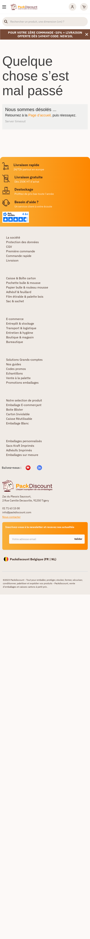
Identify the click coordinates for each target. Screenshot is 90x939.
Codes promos (16, 369)
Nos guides (13, 364)
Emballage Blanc (17, 423)
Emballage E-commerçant (23, 405)
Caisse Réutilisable (19, 419)
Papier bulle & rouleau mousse (27, 287)
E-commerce (15, 319)
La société (13, 237)
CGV (9, 247)
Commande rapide (18, 256)
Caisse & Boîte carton (21, 278)
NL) (53, 559)
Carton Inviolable (18, 414)
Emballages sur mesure (22, 455)
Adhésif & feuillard (18, 292)
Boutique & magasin (20, 337)
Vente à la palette (18, 378)
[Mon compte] (72, 7)
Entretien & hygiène (19, 333)
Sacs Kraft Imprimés (20, 446)
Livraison (12, 260)
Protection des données (22, 242)
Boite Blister (14, 409)
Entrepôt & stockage (20, 323)
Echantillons (14, 373)
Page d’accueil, (40, 115)
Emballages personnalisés (24, 441)
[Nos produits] (4, 6)
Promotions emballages (22, 382)
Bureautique (14, 342)
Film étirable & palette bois (24, 296)
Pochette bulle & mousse (23, 283)
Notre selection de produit (24, 400)
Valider (78, 539)
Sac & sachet (15, 301)
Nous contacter (11, 517)
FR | (48, 559)
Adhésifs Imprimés (19, 450)
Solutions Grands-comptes (24, 359)
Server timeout (15, 121)
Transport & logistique (21, 328)
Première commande (20, 251)
